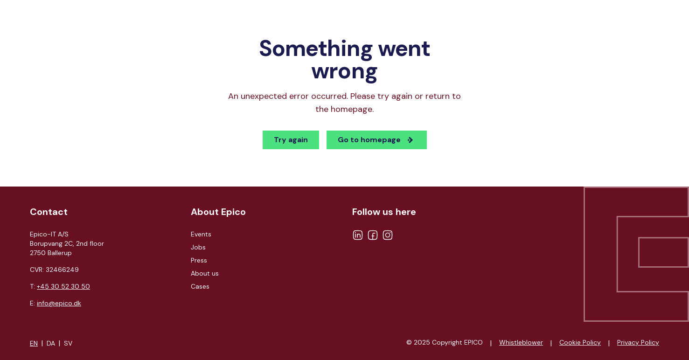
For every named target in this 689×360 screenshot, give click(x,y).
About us (205, 273)
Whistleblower (521, 342)
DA (51, 343)
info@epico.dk (59, 303)
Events (201, 234)
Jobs (198, 247)
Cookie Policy (580, 342)
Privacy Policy (638, 342)
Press (199, 260)
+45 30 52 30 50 (63, 286)
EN (34, 343)
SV (68, 343)
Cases (200, 286)
